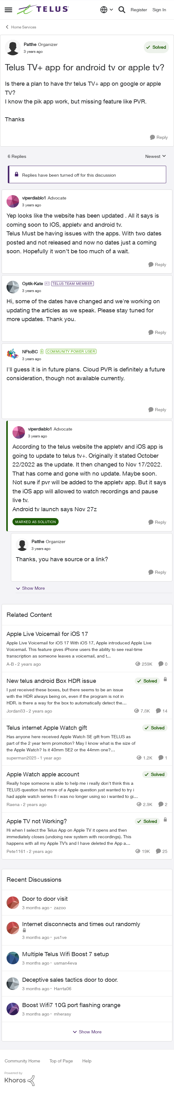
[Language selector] (107, 9)
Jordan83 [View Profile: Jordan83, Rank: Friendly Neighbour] (16, 710)
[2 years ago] (28, 664)
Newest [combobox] (155, 156)
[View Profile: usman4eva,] (13, 958)
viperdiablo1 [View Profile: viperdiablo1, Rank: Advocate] (34, 197)
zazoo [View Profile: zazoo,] (60, 907)
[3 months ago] (35, 907)
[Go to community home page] (43, 10)
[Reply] (159, 137)
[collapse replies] (87, 192)
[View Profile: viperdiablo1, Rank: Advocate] (13, 201)
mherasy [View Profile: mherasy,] (62, 1013)
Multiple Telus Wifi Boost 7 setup (65, 953)
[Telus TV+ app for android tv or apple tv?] (31, 205)
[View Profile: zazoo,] (13, 902)
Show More (30, 588)
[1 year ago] (49, 757)
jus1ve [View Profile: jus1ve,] (60, 937)
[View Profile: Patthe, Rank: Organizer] (13, 47)
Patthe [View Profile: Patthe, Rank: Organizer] (30, 44)
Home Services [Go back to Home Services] (20, 26)
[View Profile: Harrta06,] (13, 983)
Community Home (22, 1060)
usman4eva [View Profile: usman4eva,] (65, 962)
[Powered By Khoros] (87, 1079)
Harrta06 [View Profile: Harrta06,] (62, 988)
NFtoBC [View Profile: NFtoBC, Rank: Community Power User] (30, 351)
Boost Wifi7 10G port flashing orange (71, 1004)
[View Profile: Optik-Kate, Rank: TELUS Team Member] (13, 287)
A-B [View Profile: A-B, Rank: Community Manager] (10, 664)
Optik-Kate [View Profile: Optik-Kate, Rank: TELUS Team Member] (32, 283)
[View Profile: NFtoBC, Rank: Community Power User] (13, 355)
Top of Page (61, 1060)
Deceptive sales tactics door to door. (70, 979)
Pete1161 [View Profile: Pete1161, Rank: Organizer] (16, 851)
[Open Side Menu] (8, 9)
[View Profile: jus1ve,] (13, 928)
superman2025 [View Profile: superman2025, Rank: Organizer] (21, 757)
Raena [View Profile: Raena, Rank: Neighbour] (13, 804)
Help (86, 1060)
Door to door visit (45, 898)
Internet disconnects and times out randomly (81, 923)
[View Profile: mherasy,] (13, 1009)
